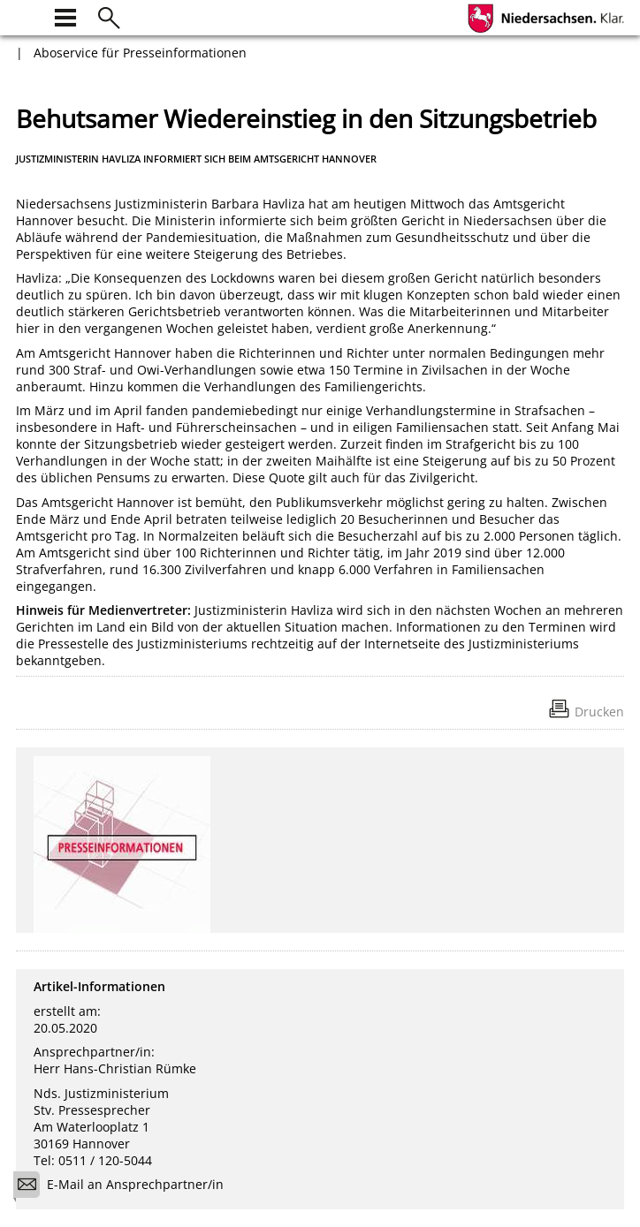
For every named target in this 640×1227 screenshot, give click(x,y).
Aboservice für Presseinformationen (140, 52)
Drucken (599, 711)
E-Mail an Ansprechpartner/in (124, 1187)
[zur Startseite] (26, 15)
